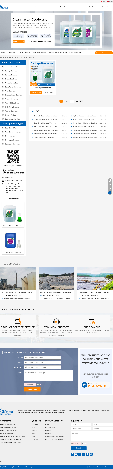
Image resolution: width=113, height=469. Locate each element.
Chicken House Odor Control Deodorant (85, 123)
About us (34, 427)
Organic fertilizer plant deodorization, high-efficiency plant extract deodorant (46, 116)
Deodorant (48, 424)
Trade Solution (64, 7)
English (110, 1)
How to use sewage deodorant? (44, 137)
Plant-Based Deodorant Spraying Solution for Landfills (56, 292)
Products (49, 7)
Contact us (35, 439)
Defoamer (48, 433)
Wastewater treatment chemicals (54, 436)
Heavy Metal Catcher (75, 52)
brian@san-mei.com (10, 427)
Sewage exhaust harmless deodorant (84, 133)
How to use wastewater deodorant (83, 126)
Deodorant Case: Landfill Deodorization (95, 292)
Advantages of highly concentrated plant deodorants (46, 133)
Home (36, 7)
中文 (103, 1)
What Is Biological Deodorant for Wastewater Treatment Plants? (46, 126)
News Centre (108, 467)
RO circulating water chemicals (54, 439)
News (78, 7)
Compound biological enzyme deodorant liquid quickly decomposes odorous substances (46, 130)
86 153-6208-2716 (10, 424)
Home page (35, 424)
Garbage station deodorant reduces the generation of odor (85, 137)
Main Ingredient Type (12, 123)
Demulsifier (48, 430)
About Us (91, 7)
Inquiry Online (36, 93)
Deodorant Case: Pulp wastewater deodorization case (18, 292)
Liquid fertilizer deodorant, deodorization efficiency (85, 116)
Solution (34, 433)
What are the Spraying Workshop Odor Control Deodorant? (85, 119)
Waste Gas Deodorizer (8, 52)
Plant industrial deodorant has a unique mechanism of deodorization (85, 130)
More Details (49, 93)
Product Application (11, 62)
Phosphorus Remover (40, 52)
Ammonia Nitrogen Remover (58, 52)
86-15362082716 (11, 430)
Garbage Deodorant (24, 52)
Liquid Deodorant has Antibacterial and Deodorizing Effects (46, 119)
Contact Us (105, 7)
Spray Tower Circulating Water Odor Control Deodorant (46, 123)
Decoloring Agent (50, 427)
